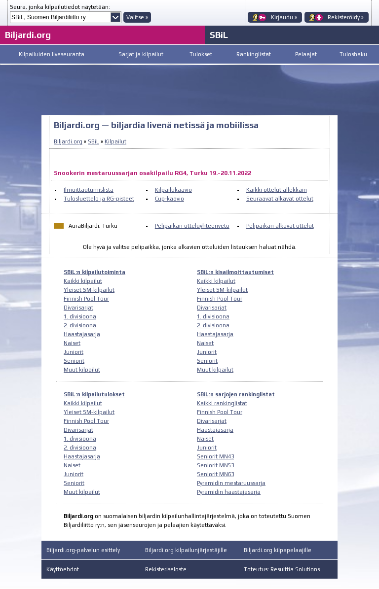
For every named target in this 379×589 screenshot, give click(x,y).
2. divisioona (80, 325)
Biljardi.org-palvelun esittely (83, 550)
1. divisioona (80, 316)
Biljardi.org (28, 35)
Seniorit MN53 (215, 465)
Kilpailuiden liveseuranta (51, 54)
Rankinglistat (253, 54)
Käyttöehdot (62, 569)
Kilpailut (115, 141)
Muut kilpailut (82, 370)
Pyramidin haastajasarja (229, 492)
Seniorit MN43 (215, 456)
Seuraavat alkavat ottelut (279, 199)
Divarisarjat (78, 308)
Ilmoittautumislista (89, 190)
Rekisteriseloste (166, 569)
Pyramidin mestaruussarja (231, 483)
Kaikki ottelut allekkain (276, 190)
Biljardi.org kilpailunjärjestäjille (186, 550)
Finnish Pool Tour (86, 299)
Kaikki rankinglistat (222, 403)
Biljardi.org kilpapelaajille (277, 550)
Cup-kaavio (169, 199)
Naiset (72, 343)
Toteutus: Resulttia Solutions (282, 569)
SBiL (219, 35)
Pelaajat (306, 54)
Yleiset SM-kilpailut (89, 290)
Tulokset (201, 54)
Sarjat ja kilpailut (140, 54)
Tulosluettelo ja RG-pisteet (99, 199)
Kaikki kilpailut (83, 281)
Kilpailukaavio (173, 190)
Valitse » (137, 17)
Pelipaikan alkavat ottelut (280, 226)
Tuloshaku (353, 54)
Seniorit (74, 361)
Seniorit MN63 (215, 474)
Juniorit (73, 352)
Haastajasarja (82, 334)
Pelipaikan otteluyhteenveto (192, 226)
